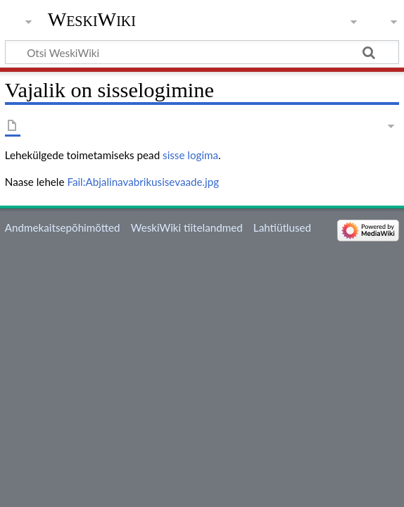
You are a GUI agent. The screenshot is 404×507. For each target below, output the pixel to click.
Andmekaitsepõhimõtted (62, 227)
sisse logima (190, 155)
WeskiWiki (92, 19)
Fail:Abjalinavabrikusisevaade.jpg (143, 181)
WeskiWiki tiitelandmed (187, 227)
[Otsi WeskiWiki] (202, 52)
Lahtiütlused (282, 227)
